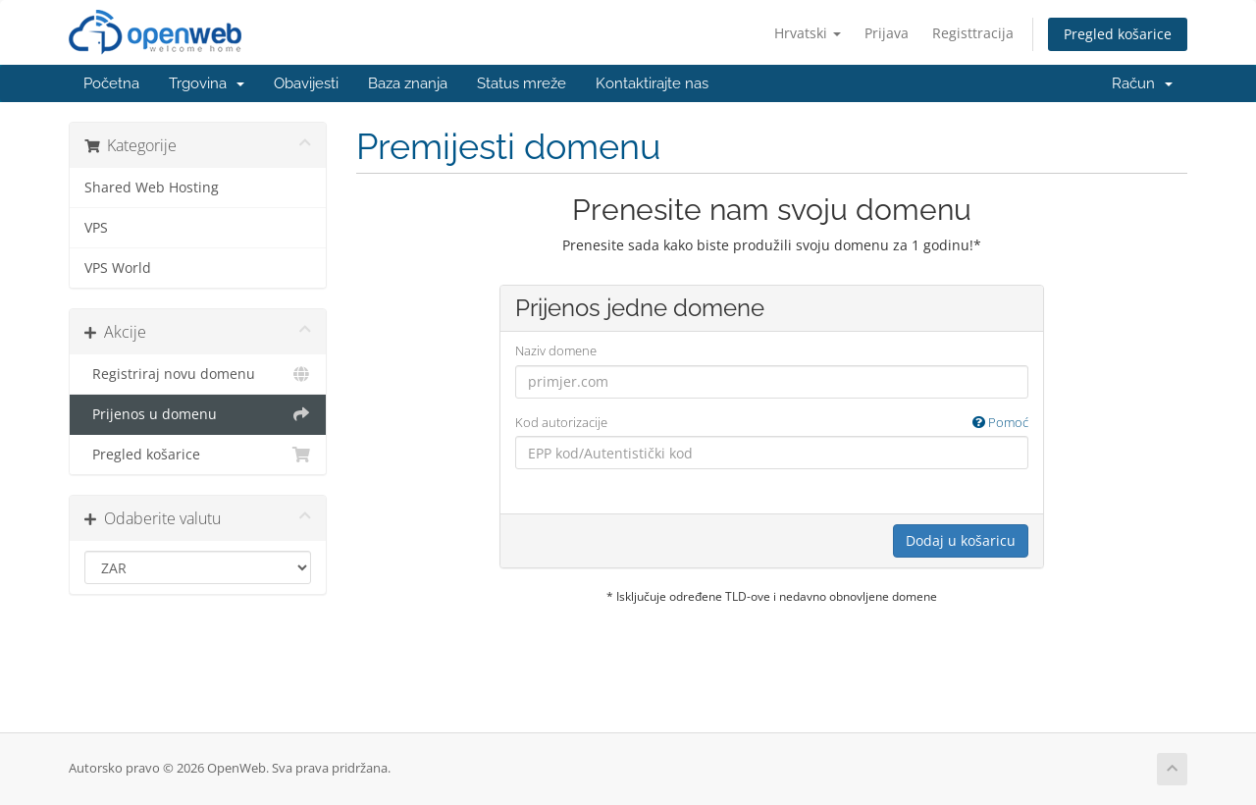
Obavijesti (306, 83)
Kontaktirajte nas (652, 83)
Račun (1142, 83)
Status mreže (521, 83)
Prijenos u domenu (197, 414)
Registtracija (973, 33)
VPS (96, 228)
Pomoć (1000, 422)
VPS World (117, 268)
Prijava (886, 33)
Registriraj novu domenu (197, 374)
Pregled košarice (1118, 34)
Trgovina (206, 83)
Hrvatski (807, 33)
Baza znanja (407, 83)
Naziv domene (556, 350)
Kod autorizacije (771, 422)
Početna (111, 83)
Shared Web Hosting (151, 187)
